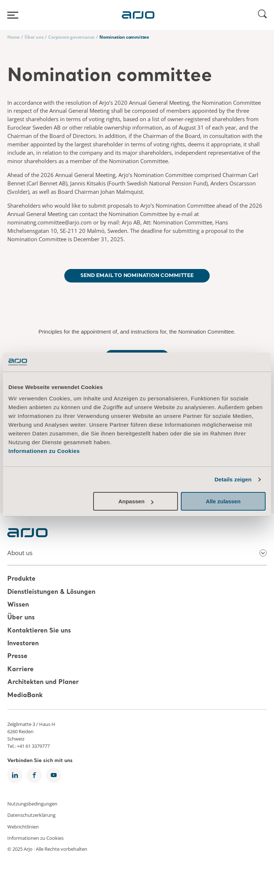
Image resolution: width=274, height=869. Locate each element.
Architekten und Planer (43, 682)
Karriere (20, 669)
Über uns (33, 37)
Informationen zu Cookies (44, 451)
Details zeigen (232, 479)
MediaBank (25, 695)
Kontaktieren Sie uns (39, 631)
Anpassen (135, 501)
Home (13, 37)
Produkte (21, 579)
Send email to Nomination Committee (137, 275)
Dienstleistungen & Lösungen (51, 592)
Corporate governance (71, 37)
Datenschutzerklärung (31, 815)
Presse (17, 657)
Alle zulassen (223, 501)
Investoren (23, 644)
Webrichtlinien (23, 826)
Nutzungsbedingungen (32, 803)
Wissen (18, 605)
